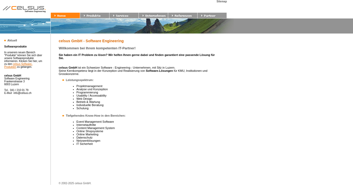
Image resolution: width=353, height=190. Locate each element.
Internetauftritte (86, 124)
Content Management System (95, 128)
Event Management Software (95, 121)
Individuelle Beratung (90, 105)
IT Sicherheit (84, 143)
